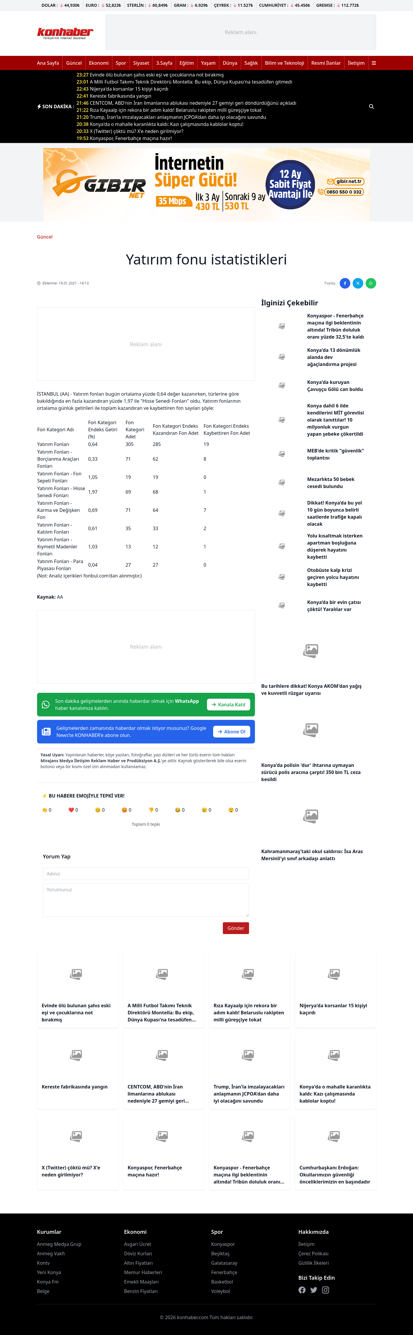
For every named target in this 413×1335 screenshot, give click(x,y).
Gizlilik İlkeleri (313, 1263)
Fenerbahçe (224, 1272)
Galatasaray (224, 1263)
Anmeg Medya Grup (59, 1244)
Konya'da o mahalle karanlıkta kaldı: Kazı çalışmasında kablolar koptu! (160, 124)
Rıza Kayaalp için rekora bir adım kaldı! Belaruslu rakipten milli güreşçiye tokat (169, 110)
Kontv (43, 1263)
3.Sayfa (164, 63)
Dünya (230, 63)
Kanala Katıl (229, 704)
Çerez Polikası (313, 1253)
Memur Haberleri (143, 1272)
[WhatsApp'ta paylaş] (371, 283)
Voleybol (220, 1291)
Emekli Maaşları (141, 1282)
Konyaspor (223, 1244)
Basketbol (222, 1282)
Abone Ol (232, 731)
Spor (121, 63)
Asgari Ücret (137, 1244)
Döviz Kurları (138, 1253)
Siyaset (141, 63)
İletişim (356, 63)
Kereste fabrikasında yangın (114, 96)
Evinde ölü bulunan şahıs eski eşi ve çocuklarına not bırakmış (150, 74)
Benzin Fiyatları (141, 1291)
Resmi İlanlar (326, 63)
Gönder (236, 928)
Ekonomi (99, 63)
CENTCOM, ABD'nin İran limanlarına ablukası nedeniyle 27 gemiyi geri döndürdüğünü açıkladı (186, 103)
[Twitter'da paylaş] (358, 283)
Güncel (74, 63)
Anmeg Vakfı (51, 1253)
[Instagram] (325, 1290)
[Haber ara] (371, 106)
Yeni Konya (49, 1272)
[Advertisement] (241, 32)
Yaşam (208, 63)
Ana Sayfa (48, 63)
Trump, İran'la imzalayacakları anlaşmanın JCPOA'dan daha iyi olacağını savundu (171, 117)
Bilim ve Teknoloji (284, 63)
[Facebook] (302, 1290)
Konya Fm (48, 1282)
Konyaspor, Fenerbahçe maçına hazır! (124, 138)
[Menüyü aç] (374, 63)
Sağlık (251, 63)
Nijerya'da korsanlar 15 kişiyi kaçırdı (122, 89)
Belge (43, 1291)
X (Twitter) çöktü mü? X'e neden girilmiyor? (130, 131)
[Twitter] (313, 1290)
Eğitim (187, 63)
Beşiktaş (220, 1253)
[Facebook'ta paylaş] (345, 283)
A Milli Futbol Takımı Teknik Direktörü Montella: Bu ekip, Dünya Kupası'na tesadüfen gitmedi (184, 82)
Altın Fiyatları (138, 1263)
